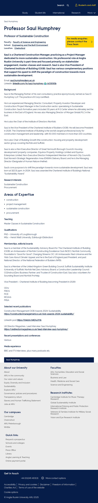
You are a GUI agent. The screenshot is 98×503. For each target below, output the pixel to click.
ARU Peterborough (12, 423)
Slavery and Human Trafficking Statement (22, 400)
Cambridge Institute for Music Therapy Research (67, 398)
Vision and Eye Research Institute (65, 417)
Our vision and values (13, 379)
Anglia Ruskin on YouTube (17, 478)
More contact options (53, 478)
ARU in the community (14, 375)
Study (25, 13)
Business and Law (58, 377)
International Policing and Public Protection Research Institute (69, 407)
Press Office (11, 450)
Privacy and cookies (27, 484)
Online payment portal (15, 461)
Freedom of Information (63, 484)
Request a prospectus (15, 439)
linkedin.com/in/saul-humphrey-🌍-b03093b (34, 83)
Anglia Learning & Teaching (18, 457)
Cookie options (11, 492)
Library (9, 454)
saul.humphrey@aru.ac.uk (22, 80)
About (6, 372)
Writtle (7, 427)
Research (76, 13)
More (92, 13)
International (58, 13)
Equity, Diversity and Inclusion (17, 383)
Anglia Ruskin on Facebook (5, 478)
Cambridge (9, 416)
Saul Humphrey (13, 360)
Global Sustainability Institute (63, 403)
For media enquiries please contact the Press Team (77, 42)
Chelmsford (19, 48)
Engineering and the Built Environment (30, 45)
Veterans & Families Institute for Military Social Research (71, 413)
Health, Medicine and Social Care (65, 381)
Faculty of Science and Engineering (29, 42)
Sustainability (10, 386)
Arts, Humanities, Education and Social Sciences (67, 373)
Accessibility (10, 484)
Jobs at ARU (9, 404)
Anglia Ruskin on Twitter (13, 478)
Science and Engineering (61, 385)
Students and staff (85, 5)
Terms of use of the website (31, 487)
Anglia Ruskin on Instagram (9, 478)
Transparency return (13, 397)
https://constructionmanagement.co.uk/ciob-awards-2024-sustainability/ (39, 314)
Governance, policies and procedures (20, 393)
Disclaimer (45, 484)
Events (9, 446)
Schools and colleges (15, 443)
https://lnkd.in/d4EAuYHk (29, 320)
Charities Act (10, 487)
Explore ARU (9, 390)
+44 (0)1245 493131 (29, 478)
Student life (40, 13)
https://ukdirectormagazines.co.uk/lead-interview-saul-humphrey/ (36, 329)
